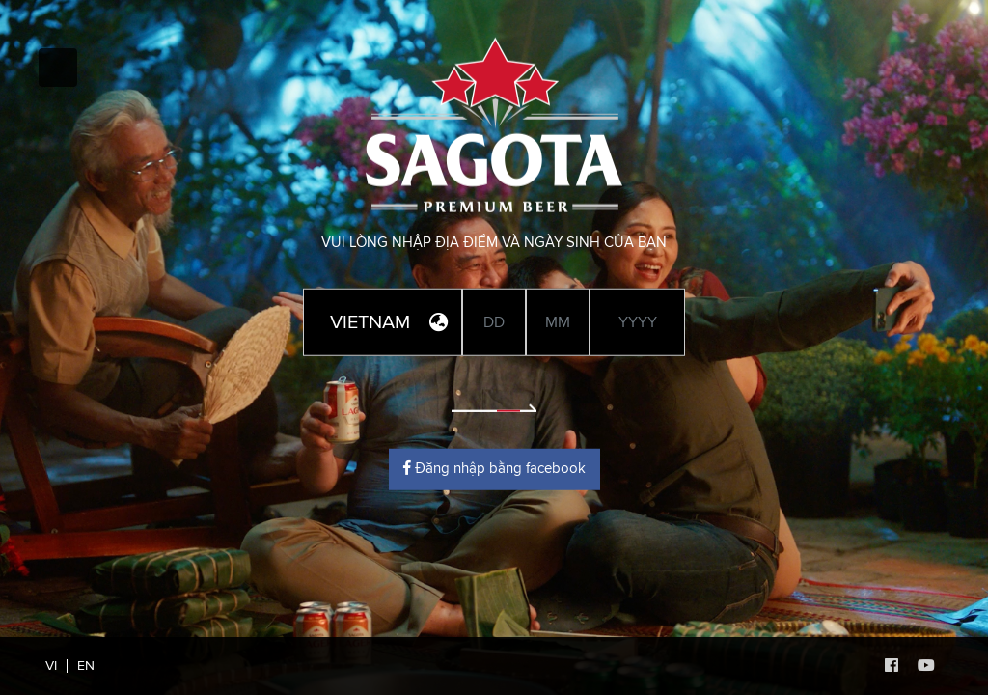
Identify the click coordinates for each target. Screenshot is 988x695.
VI (51, 666)
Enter (494, 395)
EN (86, 666)
